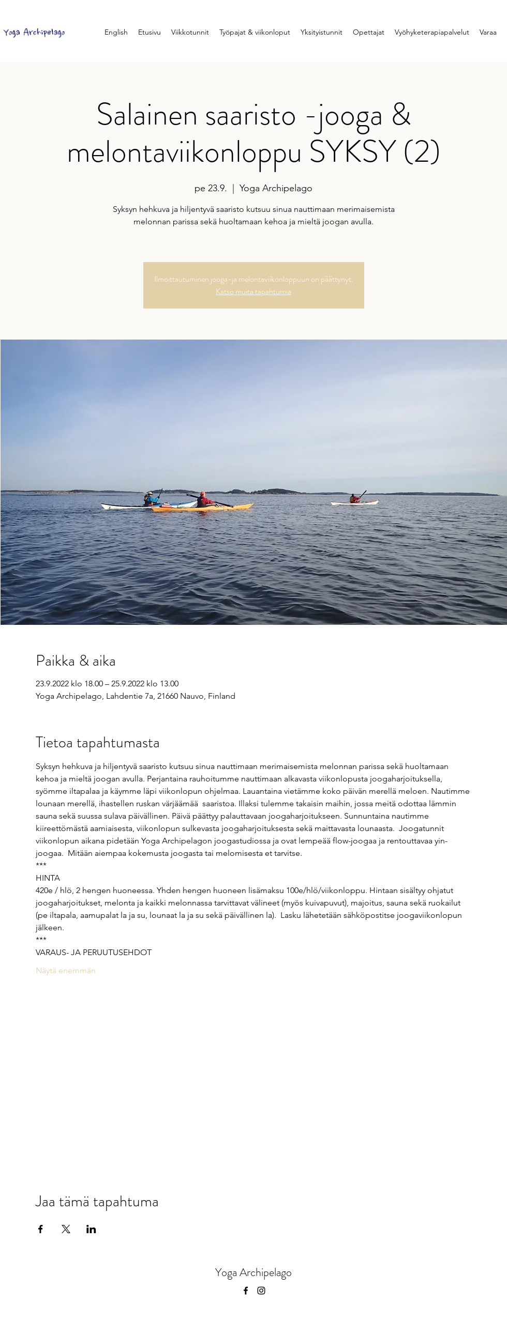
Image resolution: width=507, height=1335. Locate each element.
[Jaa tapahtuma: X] (66, 1229)
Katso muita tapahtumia (253, 291)
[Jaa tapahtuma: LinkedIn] (91, 1229)
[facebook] (246, 1290)
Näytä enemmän (66, 970)
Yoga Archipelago (253, 1272)
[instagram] (261, 1290)
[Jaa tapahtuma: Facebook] (41, 1229)
